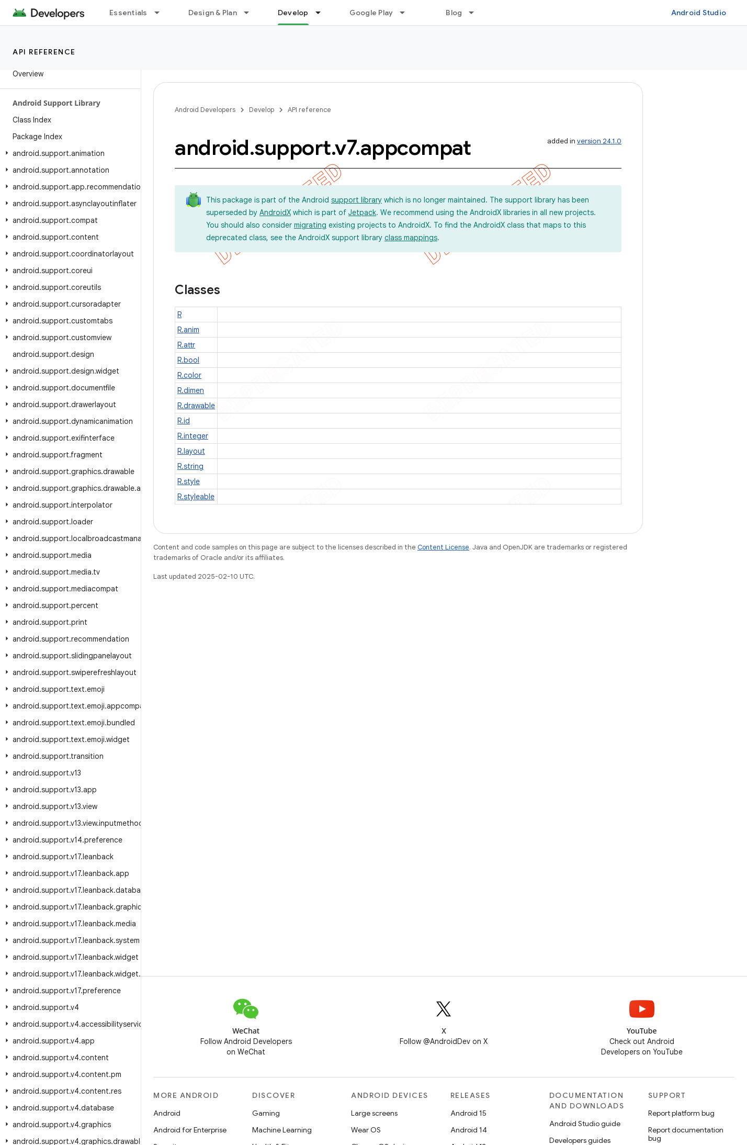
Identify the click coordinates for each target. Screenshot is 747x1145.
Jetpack (362, 212)
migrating (310, 225)
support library (356, 200)
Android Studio (699, 12)
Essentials (128, 12)
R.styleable (195, 496)
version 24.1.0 (599, 141)
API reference (44, 52)
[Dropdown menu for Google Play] (407, 12)
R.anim (188, 329)
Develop (261, 109)
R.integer (192, 436)
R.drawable (196, 405)
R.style (188, 481)
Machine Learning (282, 1130)
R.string (190, 466)
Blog (454, 12)
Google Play (371, 12)
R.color (189, 375)
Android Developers (205, 109)
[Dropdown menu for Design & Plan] (251, 12)
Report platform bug (681, 1113)
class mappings (410, 237)
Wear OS (366, 1130)
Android (166, 1113)
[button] (68, 153)
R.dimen (190, 390)
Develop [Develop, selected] (293, 12)
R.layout (191, 451)
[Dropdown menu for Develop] (323, 12)
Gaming (266, 1113)
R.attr (186, 345)
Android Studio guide (584, 1123)
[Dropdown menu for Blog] (476, 12)
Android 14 (468, 1130)
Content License (443, 547)
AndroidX (275, 212)
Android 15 (468, 1113)
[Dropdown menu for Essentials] (162, 12)
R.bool (188, 360)
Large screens (374, 1113)
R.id (183, 420)
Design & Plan (212, 12)
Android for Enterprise (190, 1130)
